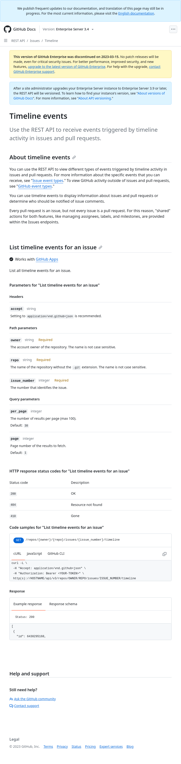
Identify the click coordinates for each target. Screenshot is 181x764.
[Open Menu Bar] (173, 29)
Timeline (51, 40)
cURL (17, 553)
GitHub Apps (47, 259)
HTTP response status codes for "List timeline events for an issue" (69, 471)
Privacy (62, 746)
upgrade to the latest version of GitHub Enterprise (66, 66)
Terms (48, 746)
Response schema (63, 604)
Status (76, 746)
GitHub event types (35, 186)
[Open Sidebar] (5, 40)
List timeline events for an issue (55, 247)
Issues (35, 40)
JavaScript (34, 553)
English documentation (136, 13)
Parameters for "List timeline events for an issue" (54, 285)
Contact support (24, 705)
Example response (27, 604)
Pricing (90, 746)
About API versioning (94, 98)
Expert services (111, 746)
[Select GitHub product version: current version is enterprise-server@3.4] (68, 29)
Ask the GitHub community (32, 699)
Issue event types (48, 180)
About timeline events (42, 157)
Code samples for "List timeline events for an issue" (56, 527)
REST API (18, 40)
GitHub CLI (56, 553)
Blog (130, 746)
